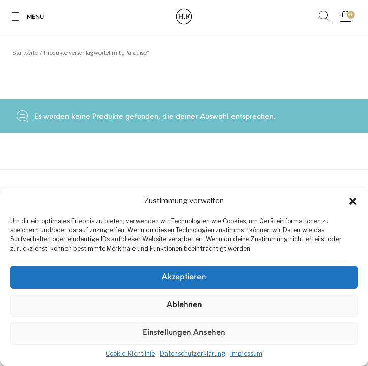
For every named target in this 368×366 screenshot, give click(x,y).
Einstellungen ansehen (184, 333)
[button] (353, 201)
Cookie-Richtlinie (130, 353)
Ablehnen (184, 305)
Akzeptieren (184, 277)
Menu (35, 17)
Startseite (25, 52)
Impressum (246, 353)
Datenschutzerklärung (192, 353)
